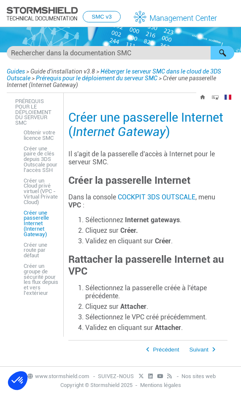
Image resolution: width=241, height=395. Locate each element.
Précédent (166, 349)
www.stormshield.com (57, 376)
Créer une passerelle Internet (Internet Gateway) (36, 223)
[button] (222, 53)
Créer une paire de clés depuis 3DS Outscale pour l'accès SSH (40, 159)
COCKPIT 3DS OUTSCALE (156, 197)
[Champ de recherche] (120, 53)
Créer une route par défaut (35, 250)
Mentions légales (160, 385)
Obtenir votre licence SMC (39, 135)
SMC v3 (101, 17)
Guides (16, 71)
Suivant (198, 349)
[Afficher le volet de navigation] (231, 14)
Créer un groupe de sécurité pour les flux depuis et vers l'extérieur (41, 279)
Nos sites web (198, 376)
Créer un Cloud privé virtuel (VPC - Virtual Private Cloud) (41, 191)
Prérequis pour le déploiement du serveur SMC (96, 78)
